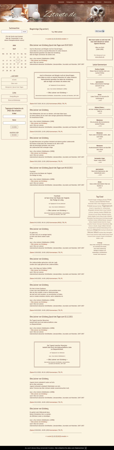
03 (18, 57)
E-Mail (14, 113)
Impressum (98, 2)
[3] (56, 39)
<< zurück (48, 39)
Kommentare (53, 103)
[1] (52, 39)
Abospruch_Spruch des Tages (14, 87)
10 (18, 60)
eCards (14, 79)
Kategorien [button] (70, 2)
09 (14, 60)
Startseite (61, 2)
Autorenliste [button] (81, 2)
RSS (59, 103)
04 (21, 57)
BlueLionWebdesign (14, 100)
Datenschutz (107, 2)
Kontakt (90, 2)
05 (25, 57)
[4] (58, 39)
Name (14, 120)
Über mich (14, 83)
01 (10, 57)
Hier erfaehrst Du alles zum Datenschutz (69, 448)
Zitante (32, 103)
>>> (25, 49)
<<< (3, 49)
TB (63, 103)
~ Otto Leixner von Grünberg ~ (39, 60)
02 (14, 57)
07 (7, 60)
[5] (60, 39)
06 (3, 60)
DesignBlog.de (14, 96)
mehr (100, 75)
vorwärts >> (64, 39)
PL (66, 103)
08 (10, 60)
